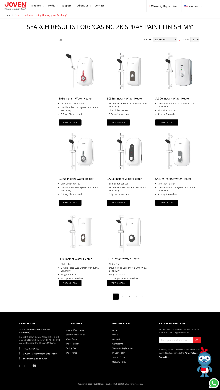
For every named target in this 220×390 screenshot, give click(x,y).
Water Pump (71, 339)
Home (8, 15)
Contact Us (117, 344)
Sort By (147, 39)
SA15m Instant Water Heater (173, 179)
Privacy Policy (118, 353)
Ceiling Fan (71, 348)
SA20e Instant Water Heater (124, 179)
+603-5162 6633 (29, 348)
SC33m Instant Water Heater (125, 98)
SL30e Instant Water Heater (172, 98)
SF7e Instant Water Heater (75, 259)
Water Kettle (71, 353)
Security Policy (119, 362)
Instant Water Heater (75, 330)
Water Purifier (72, 344)
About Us (116, 330)
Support (116, 339)
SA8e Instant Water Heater (75, 98)
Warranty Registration (164, 6)
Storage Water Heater (76, 335)
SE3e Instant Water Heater (123, 259)
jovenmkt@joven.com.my (33, 358)
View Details (70, 122)
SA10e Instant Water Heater (76, 179)
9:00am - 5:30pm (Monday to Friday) (38, 353)
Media (115, 335)
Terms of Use (118, 357)
